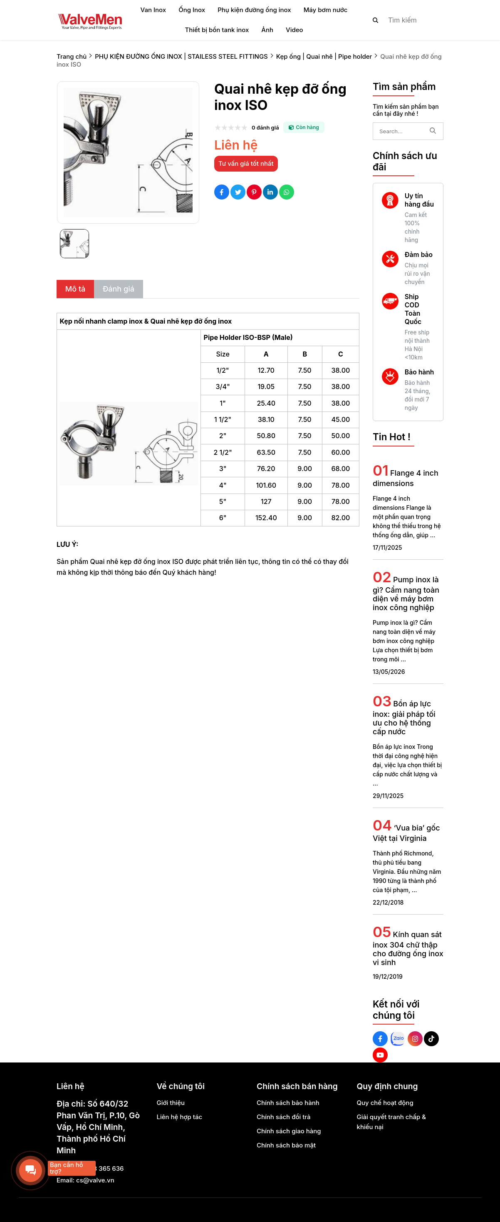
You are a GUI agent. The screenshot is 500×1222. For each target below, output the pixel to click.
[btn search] (375, 20)
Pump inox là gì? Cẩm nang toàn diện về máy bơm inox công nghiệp (406, 593)
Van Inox (153, 10)
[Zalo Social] (397, 1038)
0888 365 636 (102, 1168)
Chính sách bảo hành (288, 1103)
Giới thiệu (171, 1103)
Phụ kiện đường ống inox (254, 10)
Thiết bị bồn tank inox (217, 30)
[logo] (90, 20)
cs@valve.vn (95, 1180)
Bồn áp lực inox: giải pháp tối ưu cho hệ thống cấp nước (404, 717)
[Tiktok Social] (431, 1038)
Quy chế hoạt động (385, 1103)
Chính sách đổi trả (284, 1117)
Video (294, 30)
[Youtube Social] (380, 1054)
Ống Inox (191, 10)
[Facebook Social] (380, 1038)
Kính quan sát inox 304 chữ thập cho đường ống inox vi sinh (408, 948)
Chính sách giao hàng (289, 1131)
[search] (401, 20)
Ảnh (267, 30)
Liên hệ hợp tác (180, 1117)
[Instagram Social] (415, 1038)
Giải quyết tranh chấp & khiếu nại (391, 1122)
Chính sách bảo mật (286, 1145)
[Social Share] (221, 192)
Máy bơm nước (326, 10)
